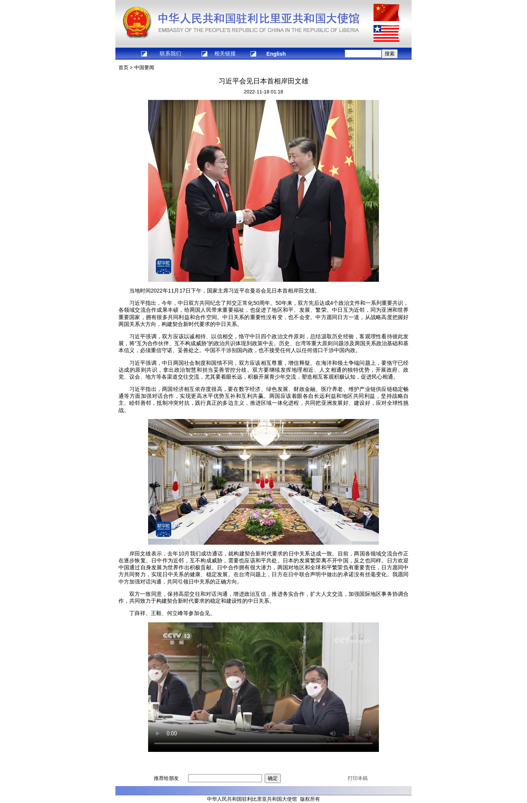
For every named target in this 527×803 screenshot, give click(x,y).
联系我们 (170, 53)
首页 (123, 67)
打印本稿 (358, 778)
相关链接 (225, 53)
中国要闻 (144, 67)
